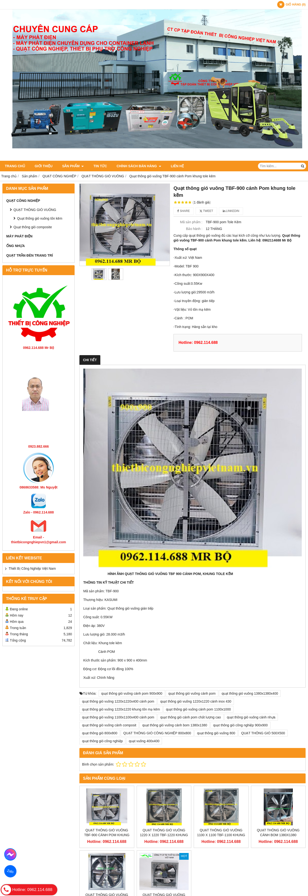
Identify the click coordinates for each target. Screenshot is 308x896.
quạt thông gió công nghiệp (102, 741)
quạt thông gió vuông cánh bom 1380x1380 (174, 725)
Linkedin (231, 211)
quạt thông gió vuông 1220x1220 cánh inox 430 (195, 701)
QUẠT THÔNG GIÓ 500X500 (263, 733)
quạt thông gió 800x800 (99, 733)
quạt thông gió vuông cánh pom (192, 693)
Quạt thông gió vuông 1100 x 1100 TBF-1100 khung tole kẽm (221, 835)
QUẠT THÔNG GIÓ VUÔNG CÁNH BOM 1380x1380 (278, 832)
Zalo (10, 871)
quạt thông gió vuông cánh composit (109, 725)
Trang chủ (15, 166)
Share (183, 211)
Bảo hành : (194, 229)
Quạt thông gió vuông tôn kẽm (39, 218)
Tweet (206, 211)
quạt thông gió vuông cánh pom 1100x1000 (198, 709)
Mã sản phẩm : (191, 222)
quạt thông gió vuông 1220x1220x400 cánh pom (118, 701)
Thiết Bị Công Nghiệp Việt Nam (32, 568)
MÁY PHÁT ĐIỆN (19, 236)
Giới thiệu (43, 166)
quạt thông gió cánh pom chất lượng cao (190, 717)
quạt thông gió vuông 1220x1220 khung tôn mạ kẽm (121, 709)
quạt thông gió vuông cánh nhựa (251, 717)
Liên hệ (177, 166)
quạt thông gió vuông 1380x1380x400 (250, 693)
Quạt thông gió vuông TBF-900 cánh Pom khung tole (106, 835)
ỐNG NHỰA (15, 246)
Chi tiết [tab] (90, 360)
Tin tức (100, 166)
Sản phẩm (73, 166)
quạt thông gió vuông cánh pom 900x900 (131, 693)
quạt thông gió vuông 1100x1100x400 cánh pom (118, 717)
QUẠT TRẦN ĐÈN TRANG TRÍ (29, 255)
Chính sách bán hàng (139, 166)
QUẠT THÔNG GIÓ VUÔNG (34, 210)
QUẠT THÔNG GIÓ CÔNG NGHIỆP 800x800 (157, 733)
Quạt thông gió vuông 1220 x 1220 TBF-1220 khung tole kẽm (164, 835)
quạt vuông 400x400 (144, 741)
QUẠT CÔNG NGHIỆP (23, 201)
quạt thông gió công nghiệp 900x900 (240, 725)
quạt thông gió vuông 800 (216, 733)
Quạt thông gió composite (32, 227)
